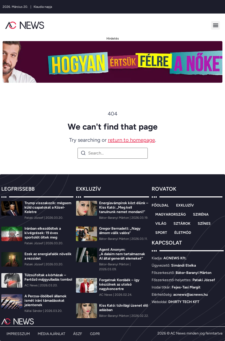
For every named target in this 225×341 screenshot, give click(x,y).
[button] (215, 25)
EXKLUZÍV (185, 205)
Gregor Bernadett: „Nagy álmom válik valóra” (119, 230)
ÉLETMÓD (182, 232)
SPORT (161, 232)
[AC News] (31, 285)
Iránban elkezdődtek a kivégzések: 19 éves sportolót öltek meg (42, 233)
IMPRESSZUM (18, 334)
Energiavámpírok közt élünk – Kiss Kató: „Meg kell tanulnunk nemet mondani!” (123, 207)
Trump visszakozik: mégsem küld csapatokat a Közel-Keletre (47, 207)
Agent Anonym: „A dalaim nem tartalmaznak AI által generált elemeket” (122, 254)
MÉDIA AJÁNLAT (51, 334)
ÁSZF (77, 334)
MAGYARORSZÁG (170, 214)
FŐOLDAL (160, 205)
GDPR (95, 334)
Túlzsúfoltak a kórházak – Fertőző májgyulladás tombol (48, 277)
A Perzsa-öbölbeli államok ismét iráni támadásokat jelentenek (45, 300)
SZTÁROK (181, 223)
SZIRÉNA (201, 214)
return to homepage (131, 140)
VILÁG (160, 223)
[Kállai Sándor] (33, 311)
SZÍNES (204, 223)
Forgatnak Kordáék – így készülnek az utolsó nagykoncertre (119, 284)
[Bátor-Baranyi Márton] (114, 218)
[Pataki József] (34, 218)
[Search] (83, 153)
